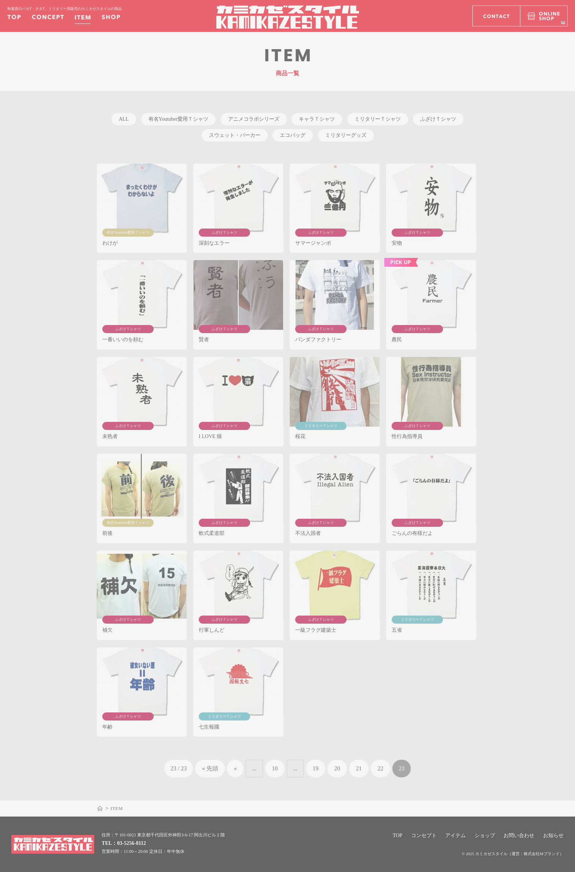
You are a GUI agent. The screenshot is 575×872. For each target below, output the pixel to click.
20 (337, 768)
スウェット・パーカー (234, 135)
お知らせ (553, 835)
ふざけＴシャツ (438, 119)
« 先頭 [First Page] (210, 768)
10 (275, 768)
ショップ (485, 835)
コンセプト (424, 835)
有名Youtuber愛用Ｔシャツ (178, 119)
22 (381, 768)
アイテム (455, 835)
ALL (124, 119)
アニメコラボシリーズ (253, 119)
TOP (397, 835)
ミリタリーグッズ (345, 135)
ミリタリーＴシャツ (378, 119)
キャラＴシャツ (317, 119)
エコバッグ (292, 135)
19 (316, 768)
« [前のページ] (235, 768)
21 (359, 768)
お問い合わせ (518, 835)
